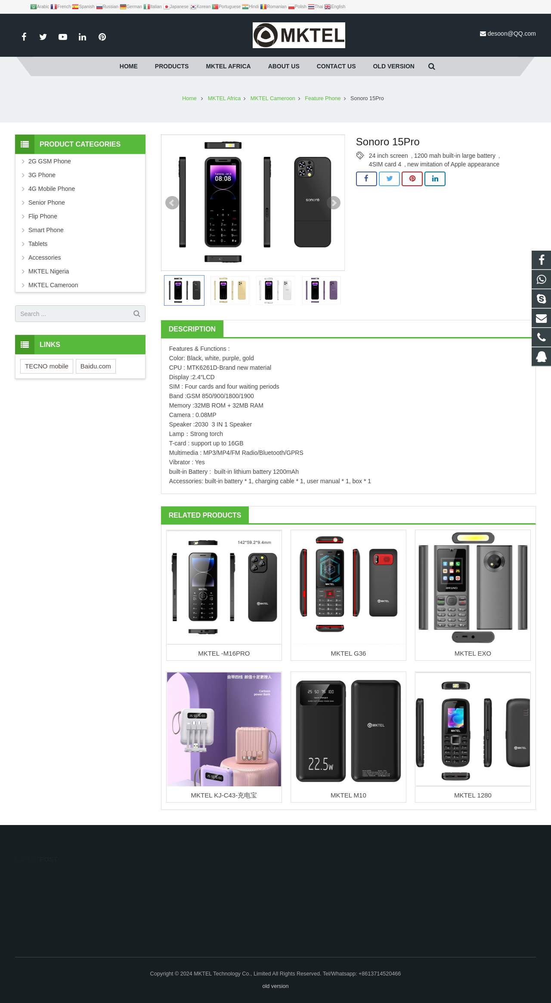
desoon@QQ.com (512, 33)
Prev (172, 203)
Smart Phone (46, 230)
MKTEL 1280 (473, 795)
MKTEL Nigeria (48, 271)
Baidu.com (95, 366)
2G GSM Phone (49, 161)
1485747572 (172, 876)
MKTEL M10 (348, 795)
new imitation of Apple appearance (453, 164)
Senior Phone (46, 202)
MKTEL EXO (473, 653)
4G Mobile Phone (51, 188)
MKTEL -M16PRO (224, 653)
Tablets (37, 243)
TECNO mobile (46, 366)
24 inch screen (388, 155)
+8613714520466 (177, 889)
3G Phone (42, 175)
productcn (168, 926)
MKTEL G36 (348, 653)
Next (334, 203)
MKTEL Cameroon (53, 285)
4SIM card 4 (385, 164)
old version (276, 986)
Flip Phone (42, 216)
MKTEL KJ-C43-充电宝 (224, 795)
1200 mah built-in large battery (454, 155)
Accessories (44, 257)
